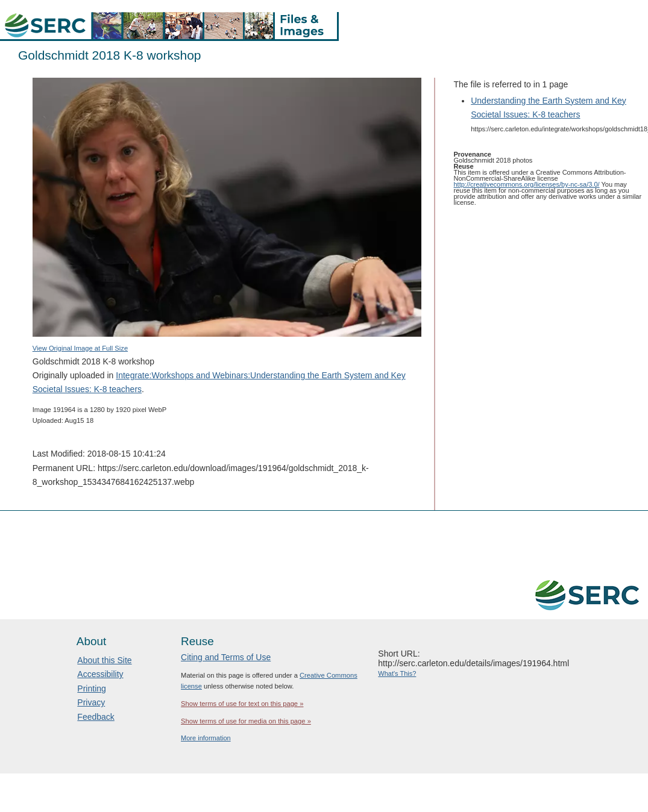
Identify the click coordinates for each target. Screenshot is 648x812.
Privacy (91, 702)
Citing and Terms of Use (226, 657)
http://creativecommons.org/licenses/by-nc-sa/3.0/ (527, 184)
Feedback (95, 717)
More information (206, 738)
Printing (91, 688)
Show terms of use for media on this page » (246, 721)
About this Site (104, 660)
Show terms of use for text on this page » (242, 703)
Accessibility (100, 674)
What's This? (397, 673)
